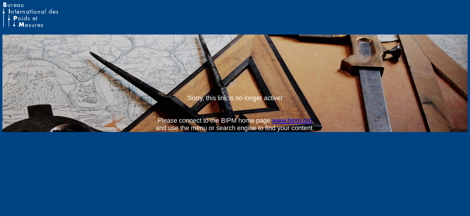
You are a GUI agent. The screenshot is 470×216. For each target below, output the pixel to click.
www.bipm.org (292, 120)
